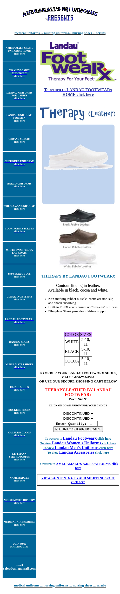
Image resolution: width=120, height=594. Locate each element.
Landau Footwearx (78, 439)
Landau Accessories (84, 453)
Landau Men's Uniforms (84, 449)
